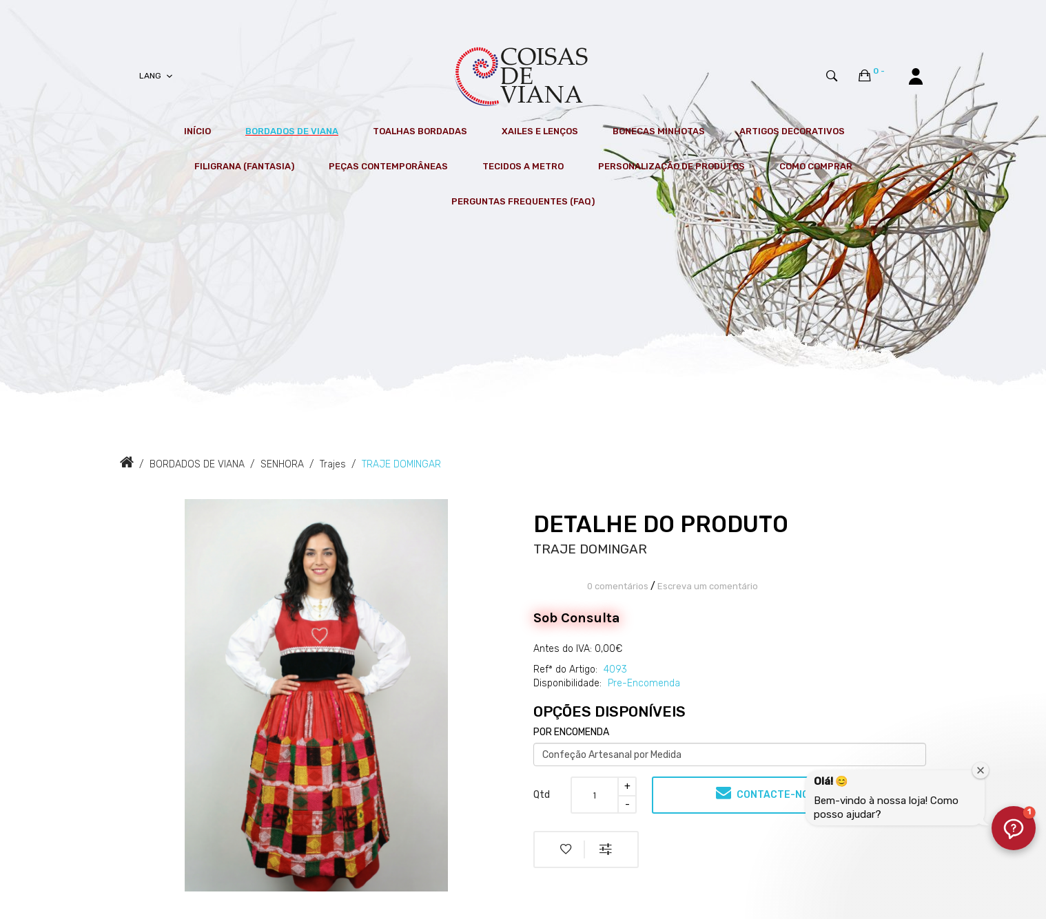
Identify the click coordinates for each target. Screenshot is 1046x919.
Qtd (541, 795)
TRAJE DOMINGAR (401, 464)
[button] (1014, 828)
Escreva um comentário (707, 586)
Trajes (333, 464)
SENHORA (282, 464)
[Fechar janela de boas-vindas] (980, 770)
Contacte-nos (765, 793)
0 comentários (617, 586)
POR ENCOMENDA (571, 732)
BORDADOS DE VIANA (197, 464)
